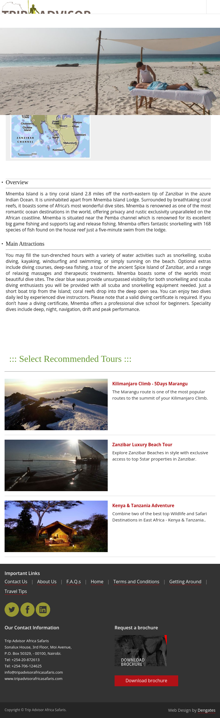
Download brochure (146, 680)
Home (97, 581)
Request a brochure (136, 627)
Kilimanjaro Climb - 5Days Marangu (150, 383)
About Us (46, 581)
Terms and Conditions (136, 581)
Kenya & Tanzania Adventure (143, 505)
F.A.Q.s (73, 581)
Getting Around (185, 581)
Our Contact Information (32, 627)
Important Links (22, 573)
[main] (110, 71)
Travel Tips (16, 591)
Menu (213, 7)
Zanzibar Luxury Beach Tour (142, 444)
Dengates (206, 710)
